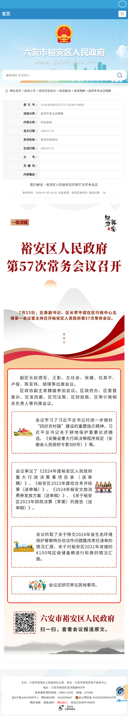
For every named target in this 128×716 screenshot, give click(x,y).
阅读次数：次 (97, 192)
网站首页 (16, 90)
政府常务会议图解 (99, 90)
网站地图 (35, 702)
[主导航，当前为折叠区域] (122, 14)
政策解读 (65, 90)
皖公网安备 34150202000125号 (95, 697)
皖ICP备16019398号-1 (25, 697)
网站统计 (62, 702)
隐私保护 (49, 702)
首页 (6, 13)
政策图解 (79, 90)
